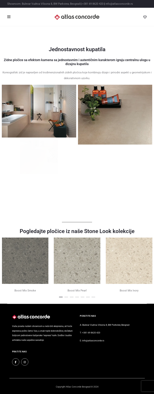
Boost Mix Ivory (129, 290)
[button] (61, 296)
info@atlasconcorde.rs (119, 3)
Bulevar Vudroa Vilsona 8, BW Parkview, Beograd (105, 325)
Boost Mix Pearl (77, 290)
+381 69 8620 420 (92, 3)
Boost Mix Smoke (25, 290)
